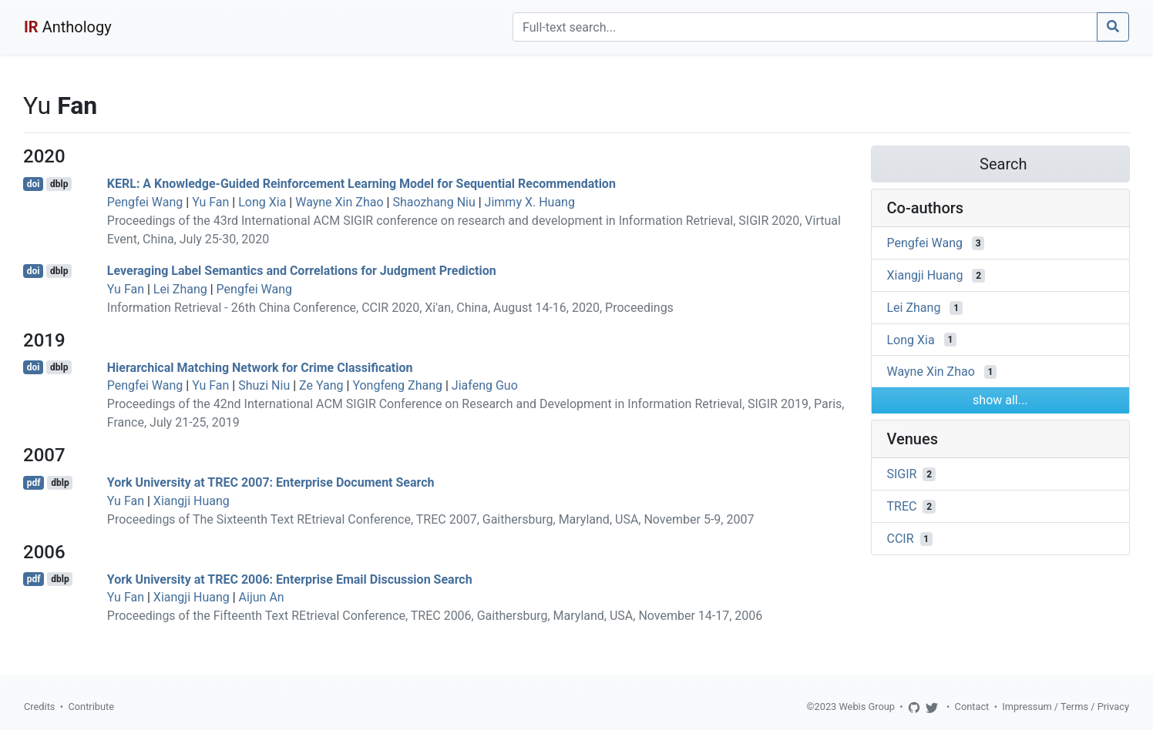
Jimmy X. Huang (530, 202)
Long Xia (262, 202)
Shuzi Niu (264, 385)
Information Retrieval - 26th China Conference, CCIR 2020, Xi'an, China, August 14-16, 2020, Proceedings (390, 307)
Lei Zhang (180, 289)
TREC (902, 506)
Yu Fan (210, 202)
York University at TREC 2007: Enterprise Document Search (271, 482)
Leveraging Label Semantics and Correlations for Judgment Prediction (301, 270)
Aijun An (261, 597)
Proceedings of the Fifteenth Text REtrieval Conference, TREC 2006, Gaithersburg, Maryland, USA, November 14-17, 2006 (435, 615)
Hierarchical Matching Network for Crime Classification (260, 367)
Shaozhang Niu (433, 202)
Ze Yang (321, 385)
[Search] (805, 27)
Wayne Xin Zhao (339, 202)
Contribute (91, 706)
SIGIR (902, 474)
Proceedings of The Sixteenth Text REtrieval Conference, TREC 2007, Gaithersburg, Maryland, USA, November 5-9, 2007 (431, 519)
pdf (34, 482)
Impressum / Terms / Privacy (1065, 706)
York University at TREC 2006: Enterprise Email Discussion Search (289, 578)
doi (33, 184)
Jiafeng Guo (485, 385)
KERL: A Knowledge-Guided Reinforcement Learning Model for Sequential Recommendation (361, 183)
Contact (972, 706)
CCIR (900, 538)
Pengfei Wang (145, 202)
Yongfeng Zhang (397, 385)
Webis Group (867, 706)
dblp (59, 184)
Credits (39, 706)
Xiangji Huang (191, 501)
